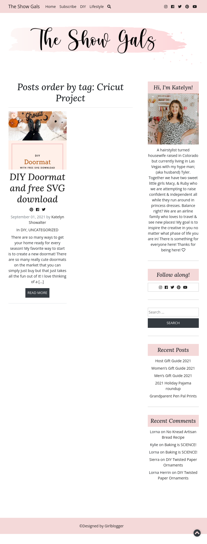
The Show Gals (24, 6)
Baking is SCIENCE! (180, 444)
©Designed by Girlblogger (101, 525)
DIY (83, 6)
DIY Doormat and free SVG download (37, 188)
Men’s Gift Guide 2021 (173, 375)
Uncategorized (43, 229)
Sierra (154, 459)
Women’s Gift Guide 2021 (173, 368)
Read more (37, 292)
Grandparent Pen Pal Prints (173, 395)
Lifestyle (97, 6)
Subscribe (67, 6)
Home (50, 6)
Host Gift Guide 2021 (173, 360)
